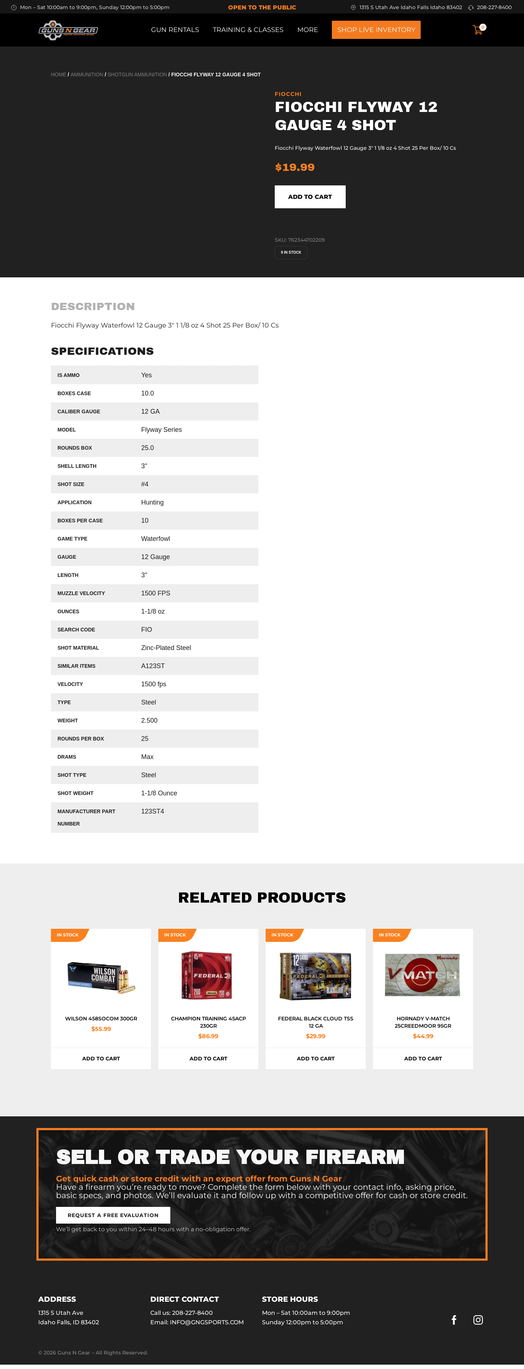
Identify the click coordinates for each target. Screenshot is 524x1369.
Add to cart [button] (101, 1063)
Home (58, 74)
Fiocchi (288, 94)
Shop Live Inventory (376, 30)
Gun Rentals (175, 30)
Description (93, 310)
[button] (113, 1219)
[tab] (93, 310)
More (307, 30)
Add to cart (326, 198)
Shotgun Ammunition (137, 74)
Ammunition (87, 74)
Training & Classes (248, 30)
